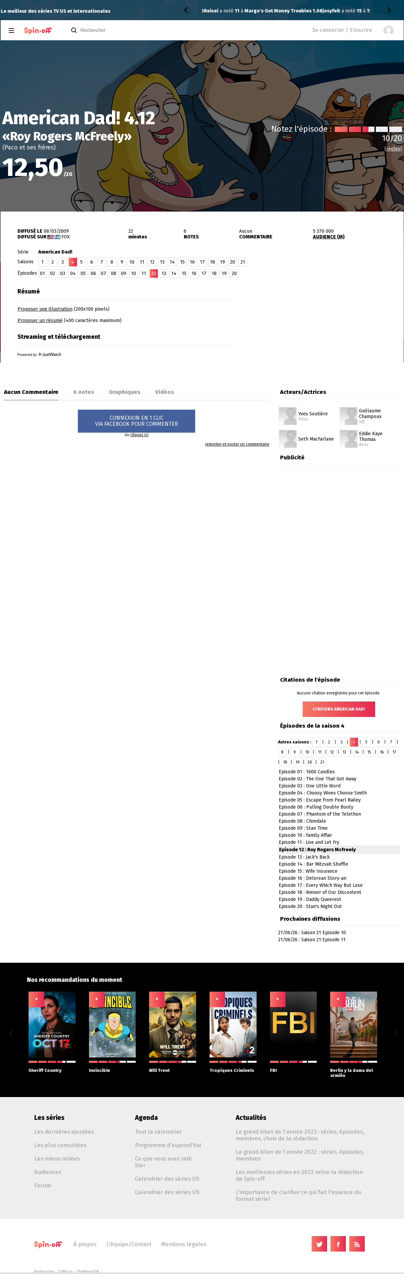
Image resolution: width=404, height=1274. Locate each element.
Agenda (146, 1118)
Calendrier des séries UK (167, 1192)
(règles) (393, 149)
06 (93, 273)
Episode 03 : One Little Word (310, 786)
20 (232, 262)
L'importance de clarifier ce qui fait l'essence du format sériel (298, 1195)
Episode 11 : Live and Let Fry (309, 842)
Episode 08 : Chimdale (302, 821)
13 (162, 262)
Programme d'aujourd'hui (168, 1145)
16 (192, 262)
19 (222, 262)
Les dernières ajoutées (64, 1131)
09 (123, 273)
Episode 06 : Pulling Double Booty (316, 807)
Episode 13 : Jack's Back (304, 857)
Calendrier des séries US (167, 1178)
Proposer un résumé (39, 320)
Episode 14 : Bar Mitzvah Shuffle (313, 864)
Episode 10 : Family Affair (305, 835)
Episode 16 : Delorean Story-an (312, 878)
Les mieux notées (57, 1158)
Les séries (49, 1118)
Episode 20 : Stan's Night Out (310, 906)
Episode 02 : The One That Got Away (317, 779)
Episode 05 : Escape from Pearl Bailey (320, 800)
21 (242, 262)
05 (83, 273)
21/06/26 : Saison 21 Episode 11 (312, 940)
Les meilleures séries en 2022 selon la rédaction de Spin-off (299, 1175)
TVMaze (65, 1271)
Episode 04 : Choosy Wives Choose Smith (323, 793)
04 (73, 273)
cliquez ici (139, 435)
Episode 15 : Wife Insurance (308, 871)
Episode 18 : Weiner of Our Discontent (320, 892)
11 (142, 262)
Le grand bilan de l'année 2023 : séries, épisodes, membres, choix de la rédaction (300, 1135)
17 (202, 262)
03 (62, 273)
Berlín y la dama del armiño (353, 1069)
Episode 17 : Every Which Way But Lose (321, 885)
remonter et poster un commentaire (237, 444)
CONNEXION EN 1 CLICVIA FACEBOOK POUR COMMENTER (136, 421)
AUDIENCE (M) (329, 237)
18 (212, 262)
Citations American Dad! (339, 709)
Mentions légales (183, 1244)
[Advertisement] (325, 327)
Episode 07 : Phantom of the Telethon (320, 814)
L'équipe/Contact (128, 1244)
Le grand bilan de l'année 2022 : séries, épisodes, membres (300, 1155)
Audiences (47, 1172)
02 (52, 273)
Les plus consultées (60, 1145)
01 (42, 273)
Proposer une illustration (45, 309)
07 (103, 273)
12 (152, 262)
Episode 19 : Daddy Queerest (310, 899)
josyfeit (213, 11)
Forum (42, 1185)
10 (131, 262)
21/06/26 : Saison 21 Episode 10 (312, 933)
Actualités (251, 1118)
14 (172, 262)
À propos (85, 1244)
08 (113, 273)
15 (182, 262)
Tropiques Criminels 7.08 (277, 11)
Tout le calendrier (158, 1131)
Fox (65, 237)
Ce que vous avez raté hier (163, 1162)
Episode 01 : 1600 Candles (307, 772)
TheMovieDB (87, 1271)
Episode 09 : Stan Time (303, 828)
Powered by (39, 355)
